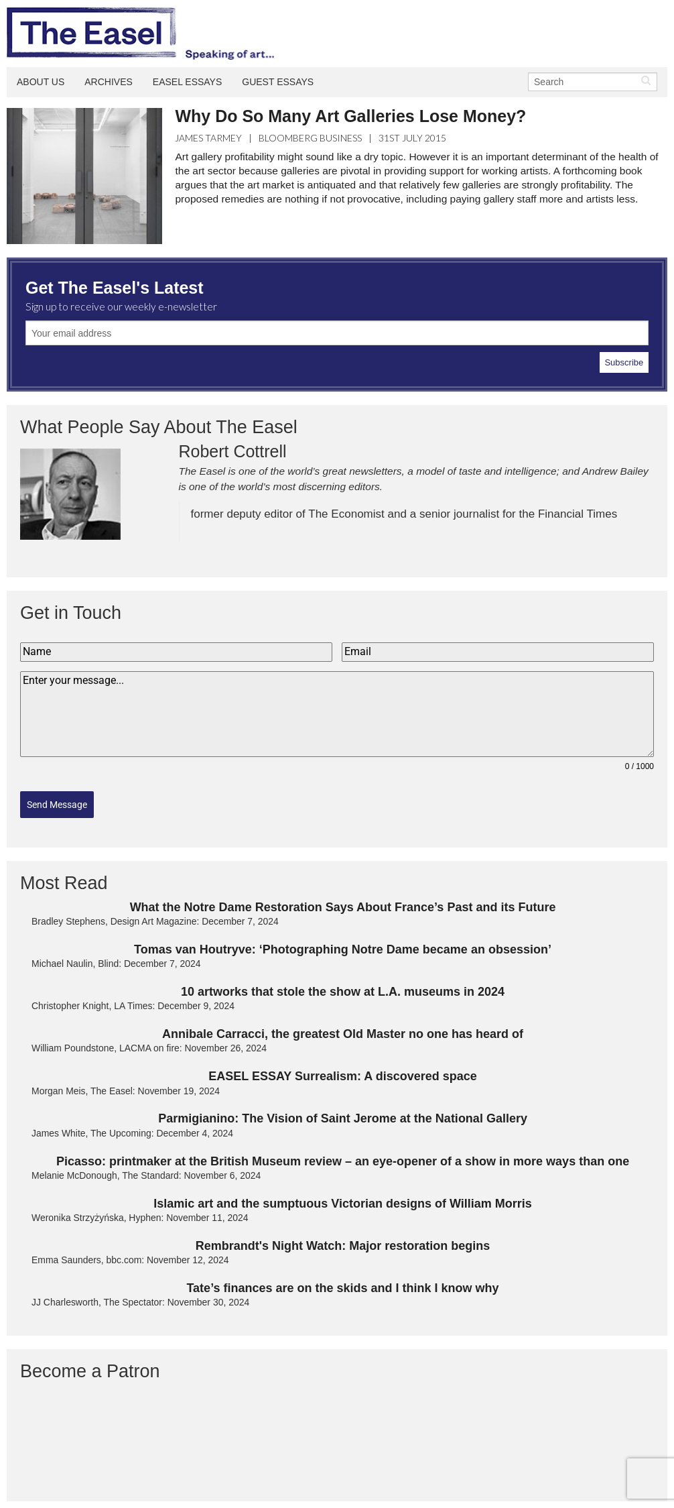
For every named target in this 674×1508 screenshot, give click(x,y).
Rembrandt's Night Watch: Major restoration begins (343, 1239)
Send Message (57, 804)
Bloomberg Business (310, 137)
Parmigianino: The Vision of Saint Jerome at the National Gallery (342, 1112)
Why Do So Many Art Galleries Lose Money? (350, 116)
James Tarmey (208, 137)
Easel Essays (187, 81)
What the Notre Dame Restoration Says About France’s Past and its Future (343, 900)
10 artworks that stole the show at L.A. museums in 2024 (342, 985)
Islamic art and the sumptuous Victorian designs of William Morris (342, 1197)
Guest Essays (278, 81)
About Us (40, 81)
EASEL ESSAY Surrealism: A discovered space (342, 1069)
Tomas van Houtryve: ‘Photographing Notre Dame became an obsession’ (342, 942)
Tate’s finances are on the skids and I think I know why (342, 1281)
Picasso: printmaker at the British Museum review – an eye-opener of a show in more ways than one (342, 1154)
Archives (108, 81)
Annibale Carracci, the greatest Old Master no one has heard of (342, 1027)
